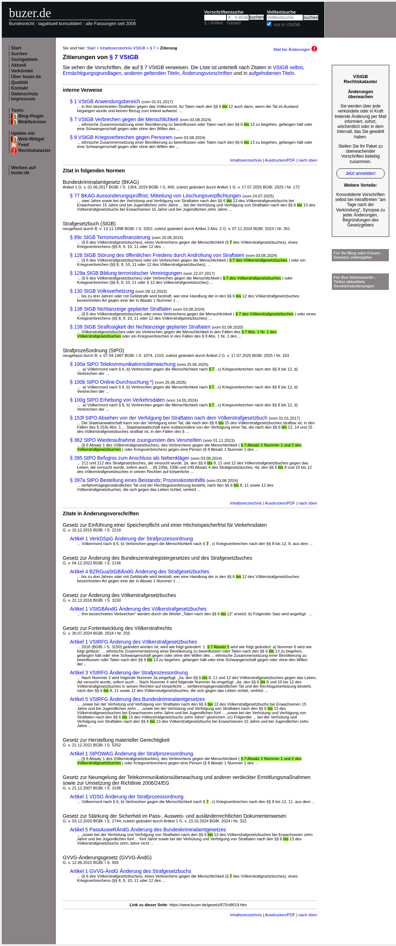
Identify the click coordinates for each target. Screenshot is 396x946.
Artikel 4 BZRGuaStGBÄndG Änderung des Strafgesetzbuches (139, 571)
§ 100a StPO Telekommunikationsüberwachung (123, 364)
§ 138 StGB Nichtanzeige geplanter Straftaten (121, 309)
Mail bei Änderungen (295, 49)
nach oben (308, 160)
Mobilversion (32, 121)
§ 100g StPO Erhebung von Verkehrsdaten (117, 400)
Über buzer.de (26, 76)
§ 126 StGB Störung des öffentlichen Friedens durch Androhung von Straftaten (157, 255)
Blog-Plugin (31, 116)
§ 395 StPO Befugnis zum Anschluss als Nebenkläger (129, 458)
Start (16, 48)
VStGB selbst (288, 67)
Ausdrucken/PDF (280, 160)
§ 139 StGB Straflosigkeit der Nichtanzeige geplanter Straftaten (140, 327)
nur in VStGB (287, 24)
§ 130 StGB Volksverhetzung (102, 291)
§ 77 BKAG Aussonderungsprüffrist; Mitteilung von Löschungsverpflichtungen (155, 196)
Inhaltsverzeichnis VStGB (122, 48)
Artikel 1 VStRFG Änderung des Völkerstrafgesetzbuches (133, 642)
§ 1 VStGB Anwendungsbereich (105, 101)
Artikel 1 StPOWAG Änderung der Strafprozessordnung (131, 753)
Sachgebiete (24, 59)
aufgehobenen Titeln (271, 73)
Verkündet (22, 70)
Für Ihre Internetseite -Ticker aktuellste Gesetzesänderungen (355, 281)
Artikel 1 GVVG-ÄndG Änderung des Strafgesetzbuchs (130, 871)
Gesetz (234, 22)
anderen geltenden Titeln (151, 73)
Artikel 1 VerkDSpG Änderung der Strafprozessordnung (131, 538)
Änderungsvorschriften (207, 73)
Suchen (19, 53)
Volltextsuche (281, 12)
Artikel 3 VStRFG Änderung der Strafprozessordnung (129, 672)
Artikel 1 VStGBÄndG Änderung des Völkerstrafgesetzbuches (138, 609)
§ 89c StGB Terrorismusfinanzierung (110, 237)
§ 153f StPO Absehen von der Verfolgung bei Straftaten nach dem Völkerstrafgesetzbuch (168, 418)
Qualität (19, 82)
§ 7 (153, 48)
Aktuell (18, 65)
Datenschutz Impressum (24, 96)
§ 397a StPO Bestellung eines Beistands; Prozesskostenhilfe (137, 480)
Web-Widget (31, 139)
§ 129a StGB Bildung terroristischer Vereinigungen (126, 273)
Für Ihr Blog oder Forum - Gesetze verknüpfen (358, 255)
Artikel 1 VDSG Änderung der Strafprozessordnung (126, 796)
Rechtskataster (34, 150)
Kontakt (19, 88)
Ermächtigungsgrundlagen (92, 73)
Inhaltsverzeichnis (246, 160)
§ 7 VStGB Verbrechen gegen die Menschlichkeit (124, 119)
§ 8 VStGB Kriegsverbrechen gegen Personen (121, 137)
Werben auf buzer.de (23, 170)
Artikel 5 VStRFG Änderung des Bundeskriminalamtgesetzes (137, 699)
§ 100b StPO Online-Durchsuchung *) (111, 382)
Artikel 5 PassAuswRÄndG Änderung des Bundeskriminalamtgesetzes (148, 829)
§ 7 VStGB (124, 57)
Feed (23, 144)
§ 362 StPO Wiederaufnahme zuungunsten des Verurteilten (136, 440)
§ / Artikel (213, 22)
